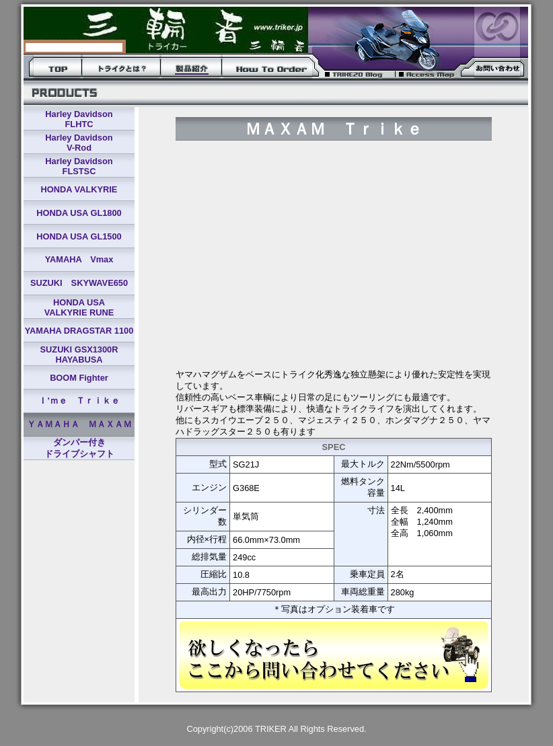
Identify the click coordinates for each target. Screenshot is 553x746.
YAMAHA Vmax (79, 259)
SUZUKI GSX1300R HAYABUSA (79, 354)
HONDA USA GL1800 (78, 213)
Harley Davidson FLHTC (78, 119)
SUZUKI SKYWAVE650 (79, 283)
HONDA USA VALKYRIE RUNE (79, 307)
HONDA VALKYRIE (79, 189)
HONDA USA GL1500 (78, 236)
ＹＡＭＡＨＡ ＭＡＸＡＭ (79, 424)
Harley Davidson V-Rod (78, 143)
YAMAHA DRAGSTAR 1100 (79, 331)
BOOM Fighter (79, 378)
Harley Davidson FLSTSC (78, 166)
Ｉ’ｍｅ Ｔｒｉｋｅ (79, 401)
